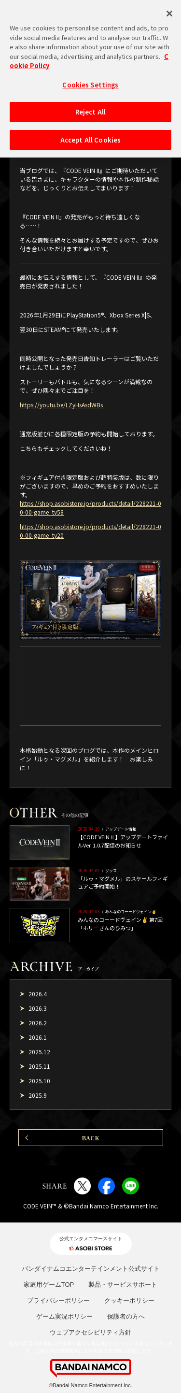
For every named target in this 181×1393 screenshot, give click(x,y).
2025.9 (37, 1095)
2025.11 (39, 1066)
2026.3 (37, 1008)
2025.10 (39, 1081)
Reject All (90, 107)
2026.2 (37, 1023)
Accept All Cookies (90, 134)
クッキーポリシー (129, 1300)
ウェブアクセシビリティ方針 (90, 1332)
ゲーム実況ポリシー (64, 1316)
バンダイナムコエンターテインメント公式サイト (91, 1268)
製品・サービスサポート (122, 1284)
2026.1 (37, 1037)
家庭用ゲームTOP (49, 1284)
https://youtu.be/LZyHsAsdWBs (61, 405)
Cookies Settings (90, 79)
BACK (90, 1138)
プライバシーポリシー (58, 1300)
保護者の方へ (126, 1316)
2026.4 (37, 994)
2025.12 (39, 1052)
